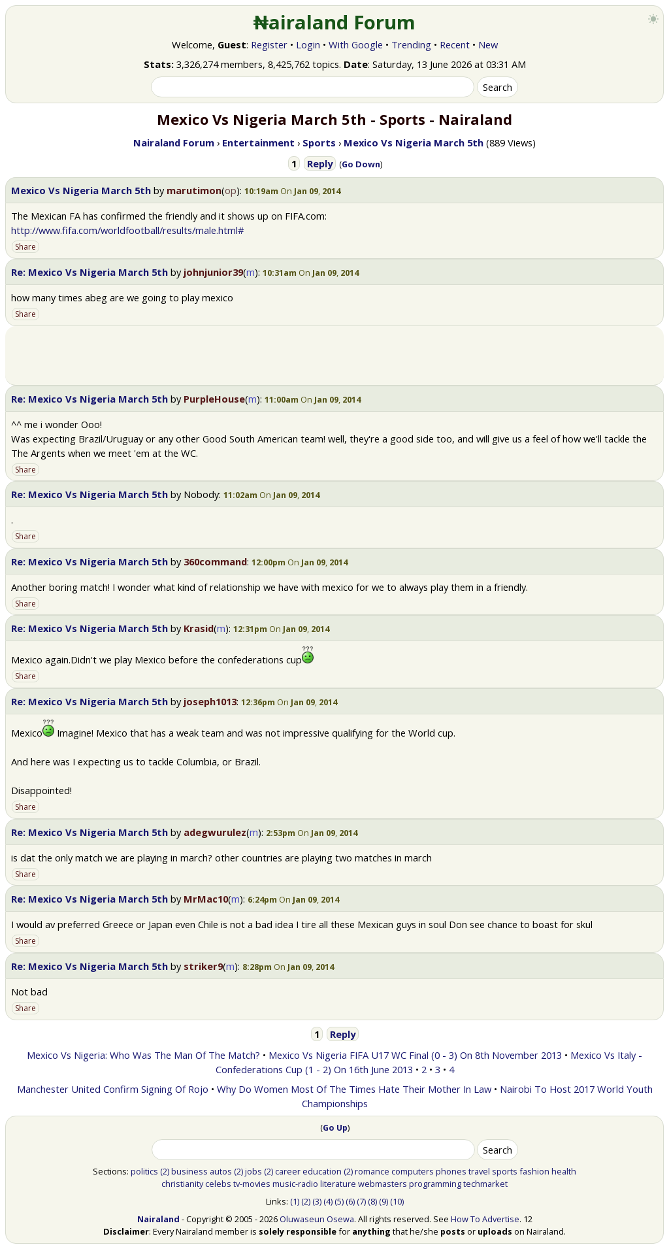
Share (25, 246)
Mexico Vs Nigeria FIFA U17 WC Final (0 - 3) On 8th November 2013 (415, 1054)
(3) (316, 1201)
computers (412, 1171)
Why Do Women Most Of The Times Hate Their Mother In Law (354, 1088)
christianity (182, 1184)
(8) (372, 1201)
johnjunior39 (213, 271)
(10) (397, 1201)
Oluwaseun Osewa (317, 1219)
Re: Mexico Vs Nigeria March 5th (89, 271)
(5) (339, 1201)
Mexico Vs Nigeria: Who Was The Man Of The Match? (143, 1054)
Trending (411, 44)
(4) (328, 1201)
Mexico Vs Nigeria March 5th (81, 190)
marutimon (194, 190)
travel (479, 1171)
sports (504, 1171)
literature (338, 1184)
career (288, 1171)
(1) (294, 1201)
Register (269, 44)
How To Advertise (485, 1219)
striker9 (203, 966)
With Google (356, 44)
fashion (534, 1171)
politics (144, 1171)
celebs (218, 1184)
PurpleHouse (214, 398)
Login (308, 44)
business (189, 1171)
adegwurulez (215, 832)
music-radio (295, 1184)
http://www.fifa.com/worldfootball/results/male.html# (127, 230)
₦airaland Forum (334, 22)
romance (372, 1171)
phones (451, 1171)
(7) (361, 1201)
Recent (455, 44)
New (488, 44)
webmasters (382, 1184)
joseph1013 (210, 701)
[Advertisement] (334, 355)
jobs (253, 1171)
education (322, 1171)
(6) (350, 1201)
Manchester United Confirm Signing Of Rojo (112, 1088)
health (563, 1171)
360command (215, 561)
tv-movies (251, 1184)
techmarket (485, 1184)
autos (221, 1171)
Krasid (199, 628)
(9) (383, 1201)
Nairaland (158, 1219)
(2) (164, 1171)
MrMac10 (206, 898)
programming (435, 1184)
